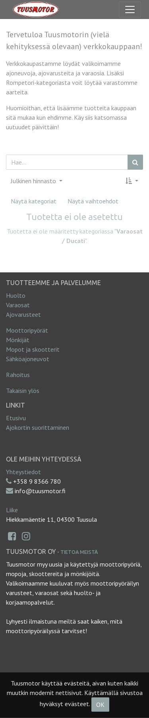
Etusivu (16, 418)
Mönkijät (17, 340)
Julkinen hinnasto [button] (34, 181)
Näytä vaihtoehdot (93, 201)
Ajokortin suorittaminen (37, 427)
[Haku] (135, 162)
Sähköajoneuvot (27, 359)
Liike (12, 510)
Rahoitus (18, 375)
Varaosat (18, 305)
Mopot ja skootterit (33, 349)
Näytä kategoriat (33, 201)
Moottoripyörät (27, 330)
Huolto (15, 295)
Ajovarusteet (23, 314)
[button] (132, 181)
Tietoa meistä (79, 552)
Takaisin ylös (22, 390)
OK (100, 704)
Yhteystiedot (23, 472)
